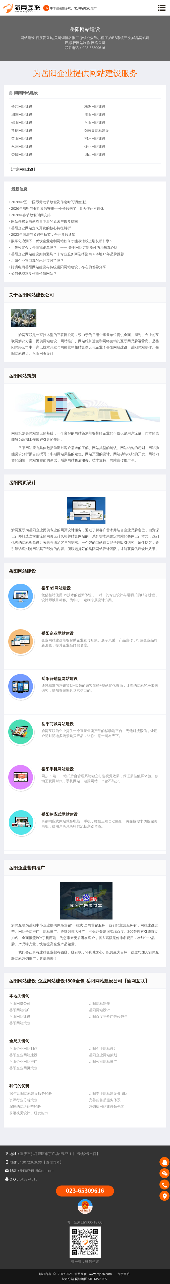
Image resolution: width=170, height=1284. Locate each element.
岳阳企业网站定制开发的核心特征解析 (41, 228)
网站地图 (81, 1279)
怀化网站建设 (94, 146)
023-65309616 (85, 1190)
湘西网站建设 (94, 154)
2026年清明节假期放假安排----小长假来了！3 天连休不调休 (57, 208)
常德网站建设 (21, 130)
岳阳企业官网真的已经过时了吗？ (37, 260)
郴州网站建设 (94, 138)
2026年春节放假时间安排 (31, 214)
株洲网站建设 (94, 106)
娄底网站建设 (21, 154)
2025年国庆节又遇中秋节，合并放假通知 (43, 234)
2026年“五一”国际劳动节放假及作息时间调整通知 (49, 202)
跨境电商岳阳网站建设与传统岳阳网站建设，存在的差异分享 (58, 266)
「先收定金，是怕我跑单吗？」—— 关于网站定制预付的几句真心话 (64, 247)
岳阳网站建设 (94, 122)
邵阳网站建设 (21, 122)
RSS (104, 1279)
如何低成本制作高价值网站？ (34, 273)
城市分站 (68, 1279)
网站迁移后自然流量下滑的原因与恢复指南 (44, 221)
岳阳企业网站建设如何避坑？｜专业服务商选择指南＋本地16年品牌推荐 (67, 254)
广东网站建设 (22, 169)
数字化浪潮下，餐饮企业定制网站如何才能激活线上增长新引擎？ (62, 240)
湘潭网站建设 (21, 114)
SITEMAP (94, 1279)
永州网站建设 (21, 146)
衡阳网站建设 (94, 114)
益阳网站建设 (21, 138)
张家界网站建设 (96, 130)
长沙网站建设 (21, 106)
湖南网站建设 (26, 93)
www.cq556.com (100, 1274)
